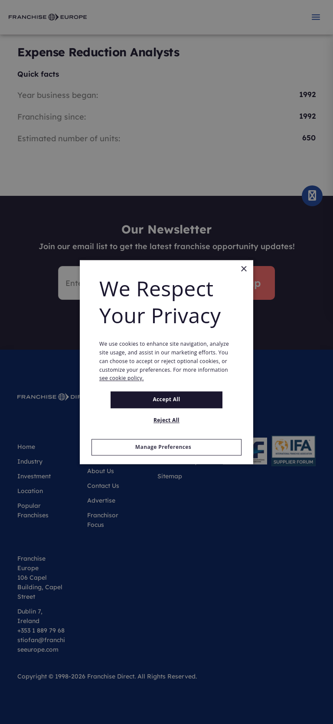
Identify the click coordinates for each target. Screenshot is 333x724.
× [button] (243, 269)
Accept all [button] (166, 399)
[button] (166, 447)
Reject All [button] (166, 420)
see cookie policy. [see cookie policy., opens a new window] (121, 378)
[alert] (166, 362)
